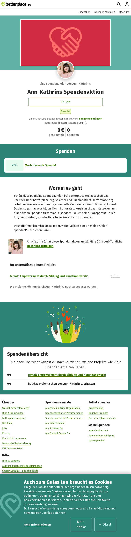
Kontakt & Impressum (14, 438)
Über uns (124, 12)
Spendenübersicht (99, 430)
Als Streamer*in (54, 428)
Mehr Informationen (37, 524)
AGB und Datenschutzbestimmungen (22, 465)
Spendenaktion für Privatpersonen (64, 412)
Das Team (7, 423)
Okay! (105, 524)
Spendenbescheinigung (101, 435)
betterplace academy (14, 418)
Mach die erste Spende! (40, 165)
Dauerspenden (97, 440)
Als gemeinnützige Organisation (62, 408)
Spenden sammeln (104, 12)
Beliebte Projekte (98, 412)
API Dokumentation (12, 448)
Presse (6, 433)
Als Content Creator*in (57, 433)
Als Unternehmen (54, 423)
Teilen (65, 102)
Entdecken (84, 12)
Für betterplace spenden (102, 418)
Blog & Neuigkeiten (13, 412)
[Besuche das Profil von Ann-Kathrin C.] (66, 70)
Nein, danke (81, 524)
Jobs (4, 428)
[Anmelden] (127, 4)
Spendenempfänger (90, 118)
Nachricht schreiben (40, 245)
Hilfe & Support (11, 460)
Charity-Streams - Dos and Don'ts (20, 470)
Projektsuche (96, 408)
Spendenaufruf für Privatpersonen (64, 418)
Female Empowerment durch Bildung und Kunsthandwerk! (49, 276)
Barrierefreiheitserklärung (16, 443)
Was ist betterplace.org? (15, 408)
